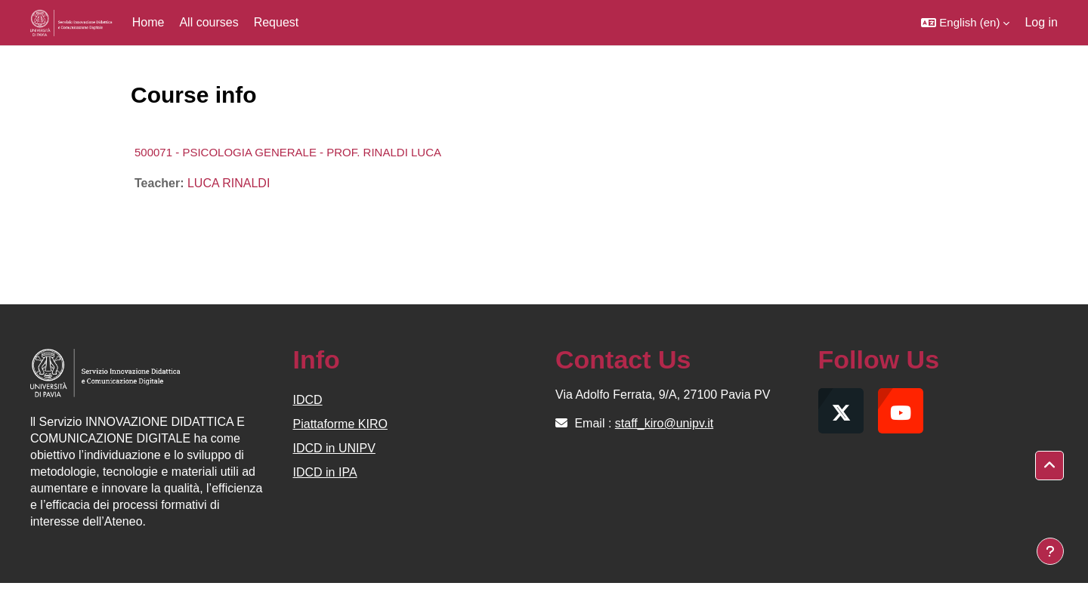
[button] (965, 22)
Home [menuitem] (148, 22)
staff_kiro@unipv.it (664, 423)
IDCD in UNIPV (334, 448)
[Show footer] (1050, 551)
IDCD (308, 399)
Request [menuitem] (276, 22)
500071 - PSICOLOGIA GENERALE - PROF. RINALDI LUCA (287, 152)
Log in (1041, 22)
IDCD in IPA (325, 472)
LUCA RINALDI (228, 183)
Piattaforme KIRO (340, 424)
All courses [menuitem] (208, 22)
